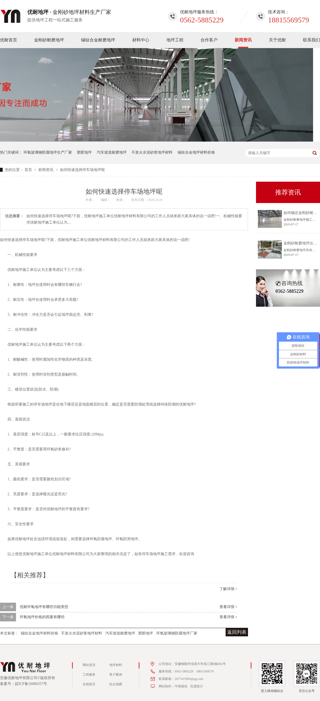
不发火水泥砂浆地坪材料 (152, 152)
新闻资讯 (243, 40)
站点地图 (115, 684)
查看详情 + (228, 607)
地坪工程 (174, 40)
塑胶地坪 (84, 152)
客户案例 (115, 674)
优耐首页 (8, 40)
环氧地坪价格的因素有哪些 (42, 617)
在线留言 (89, 684)
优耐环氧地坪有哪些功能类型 (44, 607)
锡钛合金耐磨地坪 (98, 40)
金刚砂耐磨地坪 (49, 40)
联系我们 (311, 40)
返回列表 (236, 632)
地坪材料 (115, 665)
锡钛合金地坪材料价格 (196, 152)
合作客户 (209, 40)
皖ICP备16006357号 (31, 684)
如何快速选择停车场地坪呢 (82, 170)
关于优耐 (277, 40)
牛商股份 (181, 686)
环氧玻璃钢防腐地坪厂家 (176, 633)
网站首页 (89, 665)
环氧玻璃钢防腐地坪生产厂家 (47, 152)
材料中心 (140, 40)
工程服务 (89, 674)
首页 (29, 170)
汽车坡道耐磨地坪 (112, 152)
